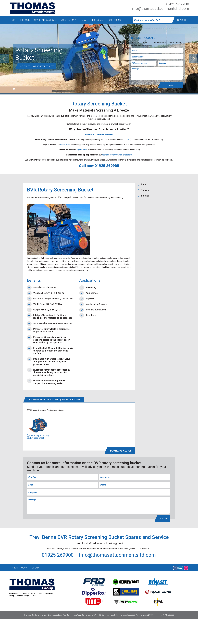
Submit (171, 85)
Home (13, 20)
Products (25, 20)
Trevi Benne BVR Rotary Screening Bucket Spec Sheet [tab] (54, 399)
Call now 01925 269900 (99, 165)
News (84, 20)
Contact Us (115, 20)
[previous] (4, 58)
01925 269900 (177, 4)
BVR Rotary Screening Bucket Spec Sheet (38, 436)
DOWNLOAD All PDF (121, 450)
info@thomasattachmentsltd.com (160, 8)
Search (181, 20)
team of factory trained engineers (117, 155)
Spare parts (82, 150)
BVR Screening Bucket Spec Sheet (37, 66)
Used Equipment (69, 20)
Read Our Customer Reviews (99, 134)
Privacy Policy (19, 568)
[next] (193, 58)
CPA (127, 139)
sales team (65, 144)
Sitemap (36, 568)
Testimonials (98, 20)
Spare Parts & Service (45, 20)
